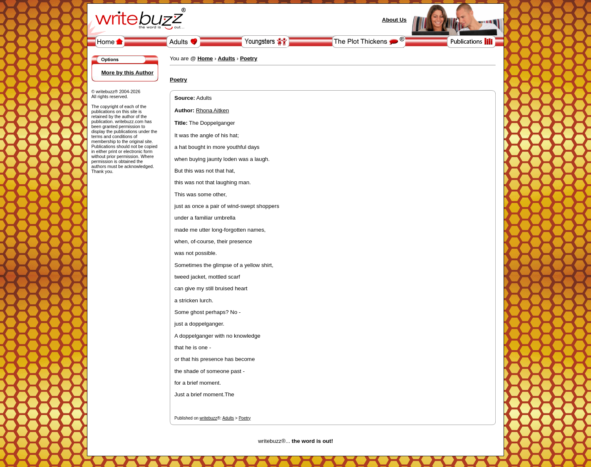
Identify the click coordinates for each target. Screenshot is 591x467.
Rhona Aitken (212, 110)
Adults (228, 418)
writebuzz (208, 418)
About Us (394, 20)
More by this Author (128, 72)
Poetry (244, 418)
